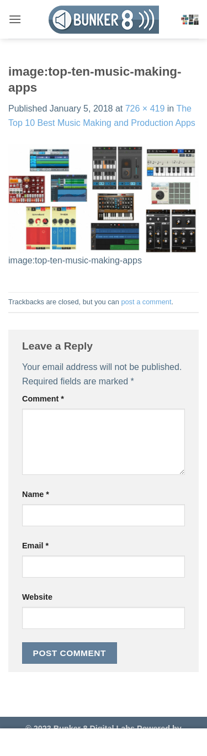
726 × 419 (145, 108)
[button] (15, 19)
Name (35, 494)
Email (35, 545)
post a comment (146, 302)
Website (37, 597)
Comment (43, 398)
